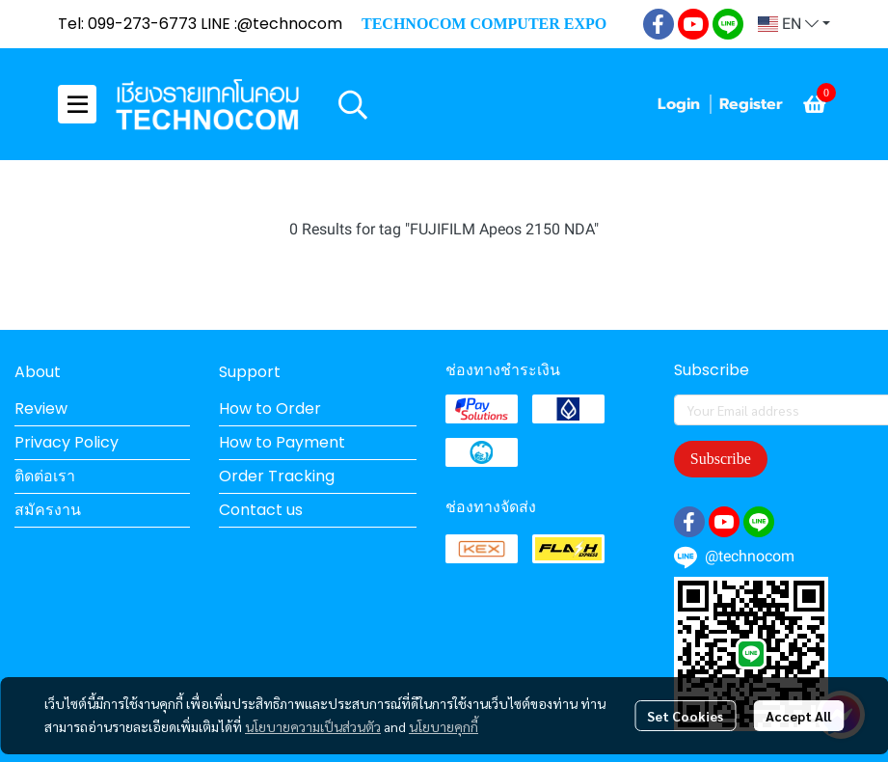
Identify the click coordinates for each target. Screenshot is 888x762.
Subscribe (720, 458)
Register (751, 104)
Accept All (798, 715)
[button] (794, 24)
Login (679, 104)
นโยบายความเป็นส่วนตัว (313, 726)
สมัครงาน (47, 510)
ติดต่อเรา (44, 476)
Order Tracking (277, 476)
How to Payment (282, 442)
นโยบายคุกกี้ (443, 726)
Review (40, 408)
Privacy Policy (66, 442)
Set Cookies (685, 715)
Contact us (261, 510)
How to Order (270, 408)
